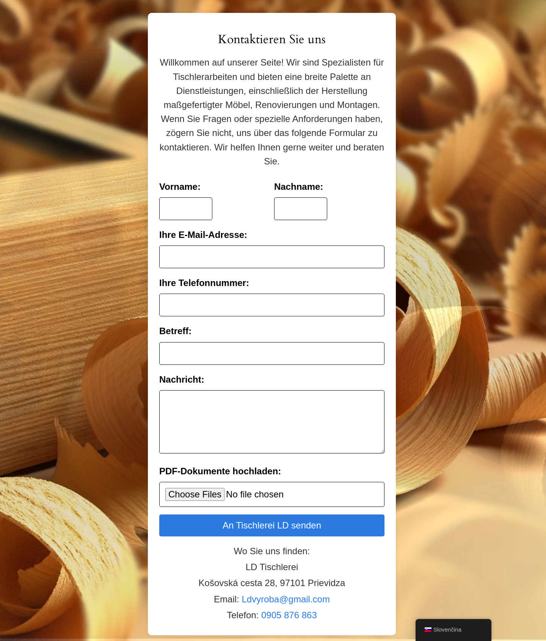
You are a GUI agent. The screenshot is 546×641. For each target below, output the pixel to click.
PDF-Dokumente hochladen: (220, 477)
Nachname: (298, 181)
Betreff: (175, 325)
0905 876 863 (289, 621)
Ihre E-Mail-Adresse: (203, 229)
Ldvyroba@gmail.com (285, 605)
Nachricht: (181, 374)
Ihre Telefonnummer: (204, 277)
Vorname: (180, 181)
